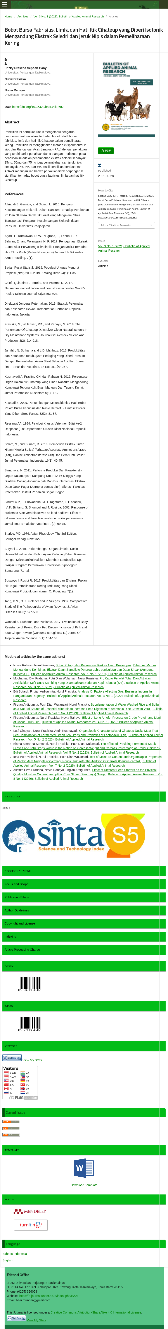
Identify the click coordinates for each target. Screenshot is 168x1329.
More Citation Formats (116, 225)
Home (8, 16)
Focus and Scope (16, 884)
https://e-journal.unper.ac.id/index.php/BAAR (49, 1296)
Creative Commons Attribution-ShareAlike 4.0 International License (95, 1312)
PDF (107, 150)
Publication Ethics (17, 897)
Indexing (10, 936)
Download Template (84, 1185)
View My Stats (32, 1060)
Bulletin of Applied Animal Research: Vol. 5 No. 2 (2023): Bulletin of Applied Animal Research (76, 752)
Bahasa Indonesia (14, 1254)
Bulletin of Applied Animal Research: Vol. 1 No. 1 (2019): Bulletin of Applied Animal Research (94, 674)
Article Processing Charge (22, 949)
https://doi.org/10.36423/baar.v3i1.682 (38, 107)
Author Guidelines (17, 910)
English (7, 1260)
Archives (22, 16)
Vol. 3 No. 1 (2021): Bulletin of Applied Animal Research (68, 16)
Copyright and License (20, 923)
